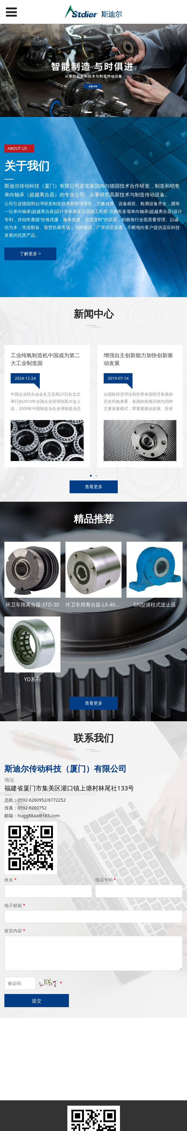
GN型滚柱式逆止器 (154, 604)
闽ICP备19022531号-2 (93, 1123)
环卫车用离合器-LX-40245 (94, 604)
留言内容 (15, 931)
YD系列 (32, 679)
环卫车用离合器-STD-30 (32, 604)
